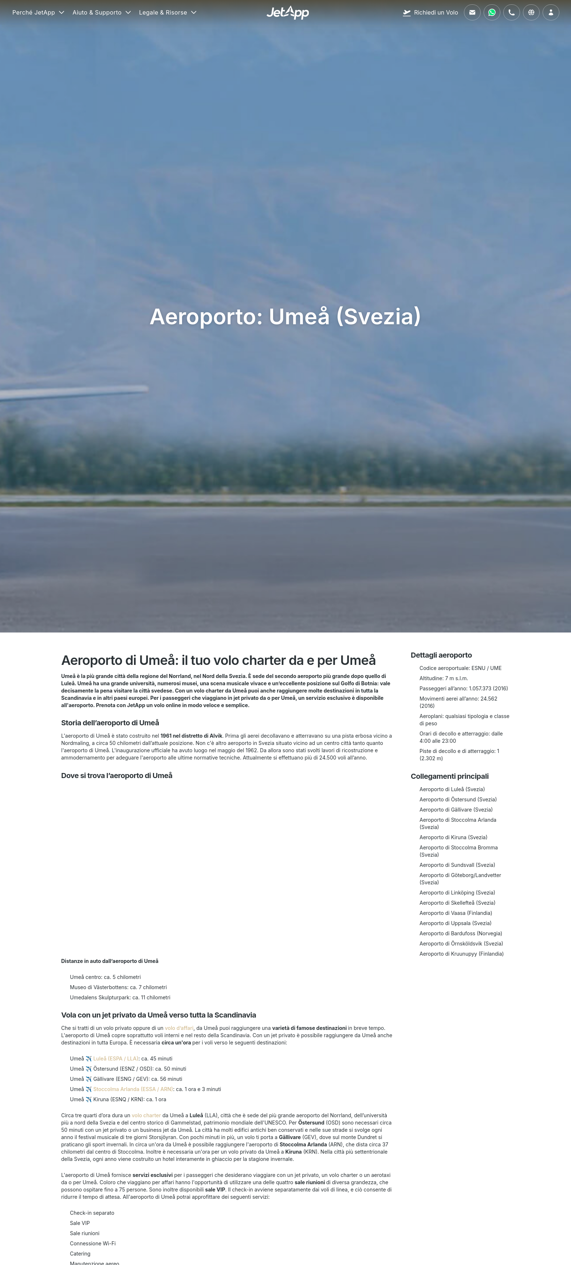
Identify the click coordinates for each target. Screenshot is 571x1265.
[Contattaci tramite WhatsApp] (492, 12)
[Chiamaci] (511, 12)
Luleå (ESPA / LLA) (115, 1058)
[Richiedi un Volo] (430, 12)
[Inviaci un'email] (472, 12)
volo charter (146, 1115)
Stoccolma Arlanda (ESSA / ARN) (133, 1089)
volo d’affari (179, 1028)
